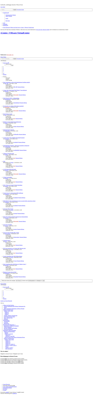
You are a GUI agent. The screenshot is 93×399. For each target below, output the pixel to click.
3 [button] (3, 68)
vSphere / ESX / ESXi (8, 311)
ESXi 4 (6, 346)
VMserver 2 (7, 335)
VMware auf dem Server (8, 309)
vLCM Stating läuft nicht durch (9, 169)
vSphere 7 (7, 314)
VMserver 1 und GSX (9, 336)
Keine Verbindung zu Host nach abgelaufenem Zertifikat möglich (16, 82)
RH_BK (6, 83)
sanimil (11, 210)
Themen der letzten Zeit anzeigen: (12, 280)
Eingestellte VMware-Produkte (9, 330)
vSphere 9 (7, 312)
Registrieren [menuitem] (5, 25)
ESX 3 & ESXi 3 (8, 348)
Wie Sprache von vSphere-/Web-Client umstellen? (13, 106)
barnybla (6, 265)
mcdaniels (7, 138)
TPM (4, 161)
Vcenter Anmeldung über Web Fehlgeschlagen (12, 256)
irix (12, 54)
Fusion (5, 307)
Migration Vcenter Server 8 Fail (9, 272)
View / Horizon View (8, 317)
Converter (6, 322)
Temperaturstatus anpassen (8, 129)
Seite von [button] (6, 62)
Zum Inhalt (3, 7)
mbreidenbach (8, 99)
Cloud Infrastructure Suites (9, 316)
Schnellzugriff (6, 12)
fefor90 (11, 162)
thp (5, 115)
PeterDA (6, 170)
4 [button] (3, 70)
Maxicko (7, 91)
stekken (6, 154)
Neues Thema (3, 57)
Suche (15, 9)
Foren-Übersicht (6, 384)
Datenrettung (6, 323)
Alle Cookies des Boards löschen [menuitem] (10, 386)
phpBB (7, 392)
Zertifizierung (7, 321)
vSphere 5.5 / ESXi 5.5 (10, 344)
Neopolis (7, 217)
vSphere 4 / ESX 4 (9, 347)
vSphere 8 (7, 313)
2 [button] (3, 67)
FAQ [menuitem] (4, 23)
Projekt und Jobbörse (8, 329)
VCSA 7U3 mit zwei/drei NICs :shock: (11, 232)
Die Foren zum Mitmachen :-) (9, 324)
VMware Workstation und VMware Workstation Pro (14, 306)
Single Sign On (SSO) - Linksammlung (11, 98)
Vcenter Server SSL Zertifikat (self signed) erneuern (14, 137)
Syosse (11, 249)
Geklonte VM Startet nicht (8, 153)
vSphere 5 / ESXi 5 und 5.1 (11, 345)
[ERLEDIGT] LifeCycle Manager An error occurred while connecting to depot (19, 201)
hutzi (6, 241)
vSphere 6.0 (7, 343)
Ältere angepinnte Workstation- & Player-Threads (14, 308)
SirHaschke (7, 130)
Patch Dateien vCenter (7, 114)
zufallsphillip (7, 146)
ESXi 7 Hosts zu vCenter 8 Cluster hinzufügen (12, 185)
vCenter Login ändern (7, 177)
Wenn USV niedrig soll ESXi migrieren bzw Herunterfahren (15, 216)
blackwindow (7, 233)
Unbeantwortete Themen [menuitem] (11, 15)
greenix (6, 225)
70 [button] (3, 73)
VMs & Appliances (8, 327)
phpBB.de (15, 393)
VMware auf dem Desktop (8, 305)
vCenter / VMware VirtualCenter (15, 33)
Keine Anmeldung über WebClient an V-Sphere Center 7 (14, 264)
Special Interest (6, 320)
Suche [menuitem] (7, 18)
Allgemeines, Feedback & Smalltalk (11, 325)
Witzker (6, 178)
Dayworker (9, 54)
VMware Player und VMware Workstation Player (15, 337)
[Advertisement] (39, 44)
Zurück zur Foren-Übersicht (6, 300)
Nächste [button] (4, 74)
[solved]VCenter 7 (7, 240)
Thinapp (6, 332)
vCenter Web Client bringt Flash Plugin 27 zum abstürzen (15, 90)
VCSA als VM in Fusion (8, 208)
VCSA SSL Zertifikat (7, 224)
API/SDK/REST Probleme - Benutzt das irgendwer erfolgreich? (16, 145)
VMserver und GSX (9, 333)
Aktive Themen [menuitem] (9, 16)
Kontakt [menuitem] (4, 390)
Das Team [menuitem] (8, 20)
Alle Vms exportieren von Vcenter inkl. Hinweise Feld (14, 248)
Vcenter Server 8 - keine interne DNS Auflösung (13, 193)
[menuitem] (7, 387)
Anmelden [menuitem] (5, 24)
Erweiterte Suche (20, 9)
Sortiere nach (29, 280)
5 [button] (3, 71)
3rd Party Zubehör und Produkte (10, 328)
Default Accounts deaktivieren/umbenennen (12, 121)
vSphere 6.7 (7, 340)
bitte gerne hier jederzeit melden (42, 29)
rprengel (15, 213)
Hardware (6, 319)
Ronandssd (7, 273)
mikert (6, 123)
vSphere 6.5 (7, 342)
